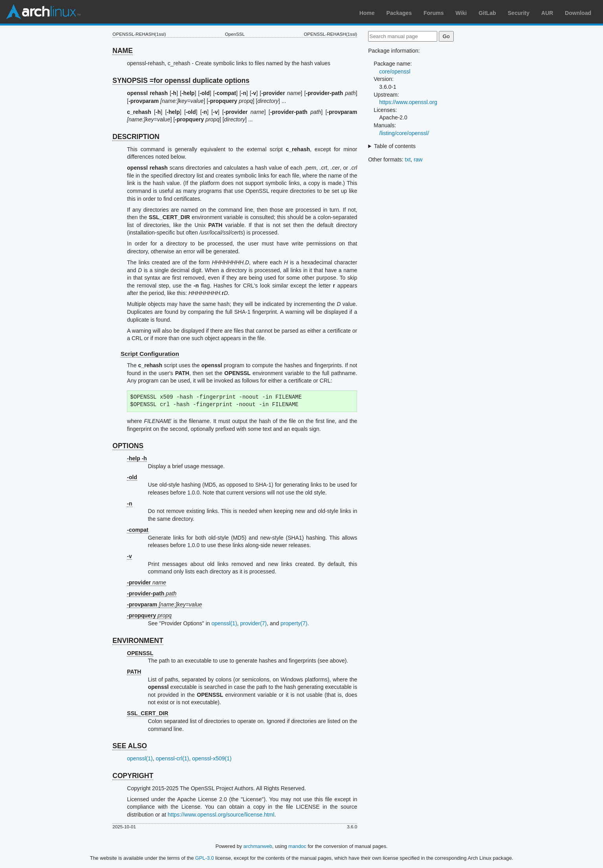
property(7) (293, 623)
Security (519, 13)
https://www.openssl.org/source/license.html (221, 814)
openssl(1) (224, 623)
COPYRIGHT (132, 776)
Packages (399, 13)
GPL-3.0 (204, 858)
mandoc (297, 846)
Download (578, 13)
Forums (433, 13)
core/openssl (394, 71)
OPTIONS (127, 446)
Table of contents (395, 146)
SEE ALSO (129, 746)
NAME (122, 51)
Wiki (461, 13)
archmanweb (258, 846)
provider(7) (253, 623)
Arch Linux (43, 12)
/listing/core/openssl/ (404, 133)
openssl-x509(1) (211, 758)
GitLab (487, 13)
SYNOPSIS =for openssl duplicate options (180, 80)
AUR (547, 13)
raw (418, 159)
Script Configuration (150, 353)
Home (367, 13)
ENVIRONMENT (137, 641)
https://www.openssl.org (408, 102)
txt (408, 159)
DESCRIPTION (135, 137)
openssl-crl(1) (172, 758)
